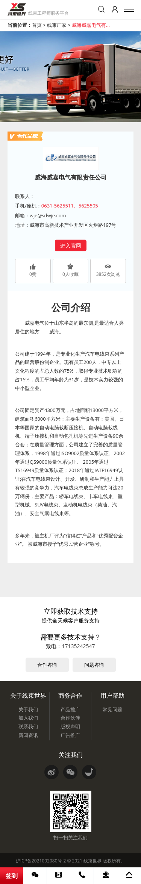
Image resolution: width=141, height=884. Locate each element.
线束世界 (92, 861)
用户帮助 (112, 695)
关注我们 (71, 755)
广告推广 (70, 735)
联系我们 (28, 726)
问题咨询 (94, 664)
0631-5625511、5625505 (69, 205)
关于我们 (28, 709)
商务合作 (70, 695)
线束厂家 (57, 25)
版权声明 (70, 726)
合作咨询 (47, 664)
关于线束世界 (28, 695)
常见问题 (112, 709)
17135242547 (78, 646)
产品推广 (70, 709)
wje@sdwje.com (48, 215)
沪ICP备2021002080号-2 (41, 861)
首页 (37, 25)
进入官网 (70, 245)
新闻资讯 (28, 735)
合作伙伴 (70, 717)
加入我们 (28, 717)
